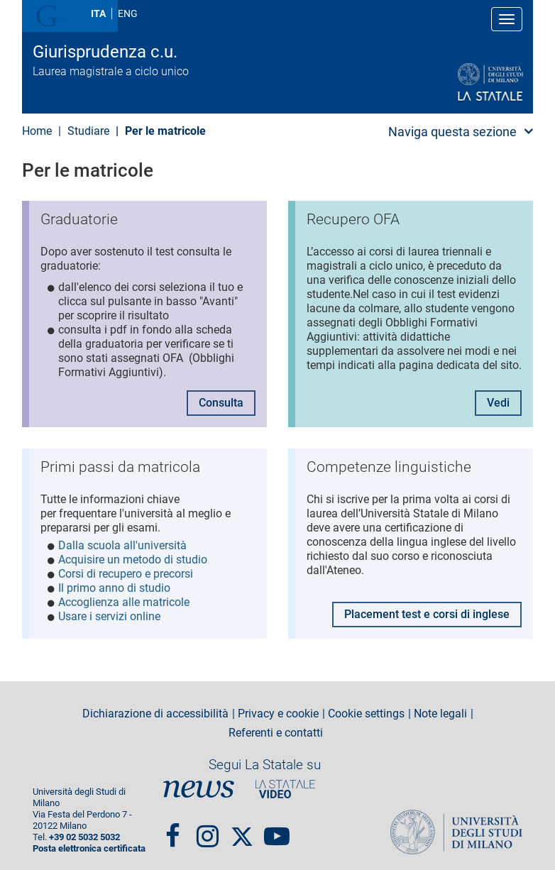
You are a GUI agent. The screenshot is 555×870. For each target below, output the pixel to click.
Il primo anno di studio (114, 584)
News (198, 781)
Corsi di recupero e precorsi (125, 570)
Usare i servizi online (109, 613)
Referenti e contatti (276, 726)
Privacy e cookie (278, 706)
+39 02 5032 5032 (84, 830)
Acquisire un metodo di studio (132, 556)
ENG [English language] (128, 13)
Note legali (440, 706)
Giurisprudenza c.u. (105, 52)
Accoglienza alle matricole (123, 598)
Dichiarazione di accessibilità (155, 706)
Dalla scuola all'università (122, 542)
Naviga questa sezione (452, 131)
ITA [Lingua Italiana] (98, 13)
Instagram (208, 822)
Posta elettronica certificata (89, 841)
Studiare (88, 131)
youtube (277, 822)
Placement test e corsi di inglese (427, 607)
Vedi (498, 399)
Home (37, 131)
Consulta (221, 399)
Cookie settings (366, 706)
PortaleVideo (285, 781)
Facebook (172, 822)
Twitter (242, 822)
